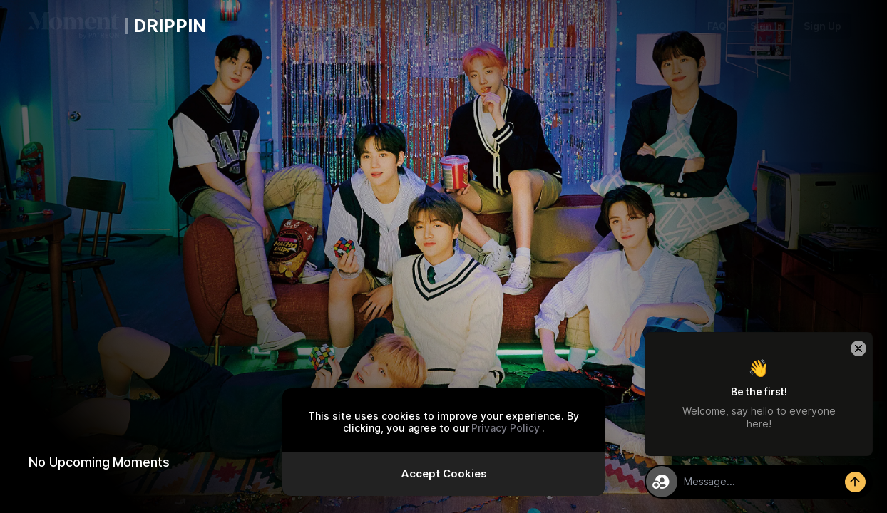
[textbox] (775, 481)
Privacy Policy (505, 428)
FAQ (717, 26)
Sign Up (822, 26)
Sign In (767, 26)
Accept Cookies (444, 473)
